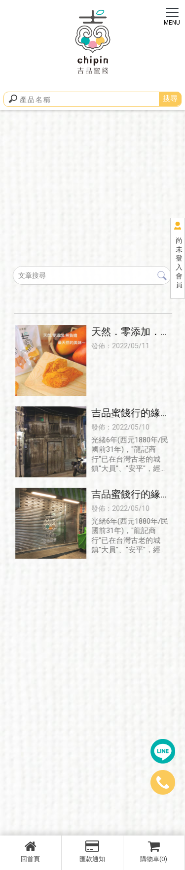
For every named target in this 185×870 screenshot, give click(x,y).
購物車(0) (154, 851)
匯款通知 (92, 851)
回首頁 (30, 851)
